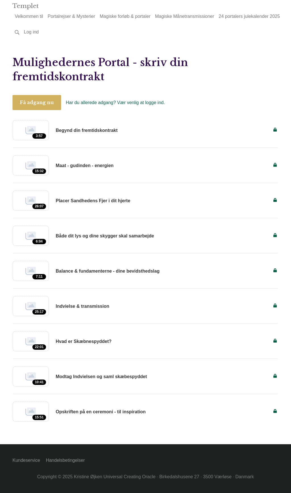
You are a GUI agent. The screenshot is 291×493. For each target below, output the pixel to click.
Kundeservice (26, 460)
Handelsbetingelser (65, 460)
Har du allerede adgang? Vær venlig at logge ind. (115, 102)
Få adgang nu (37, 102)
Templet (26, 6)
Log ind (31, 32)
